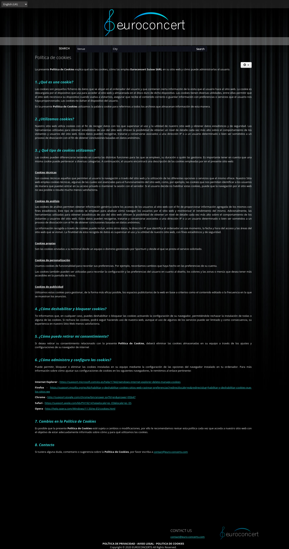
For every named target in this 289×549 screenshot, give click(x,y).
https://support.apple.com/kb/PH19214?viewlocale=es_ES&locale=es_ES (88, 403)
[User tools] (246, 65)
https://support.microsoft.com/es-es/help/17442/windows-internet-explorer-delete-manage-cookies (120, 382)
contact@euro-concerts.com (171, 452)
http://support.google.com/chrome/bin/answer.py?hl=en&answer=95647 (91, 397)
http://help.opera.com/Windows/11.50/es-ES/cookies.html (80, 408)
